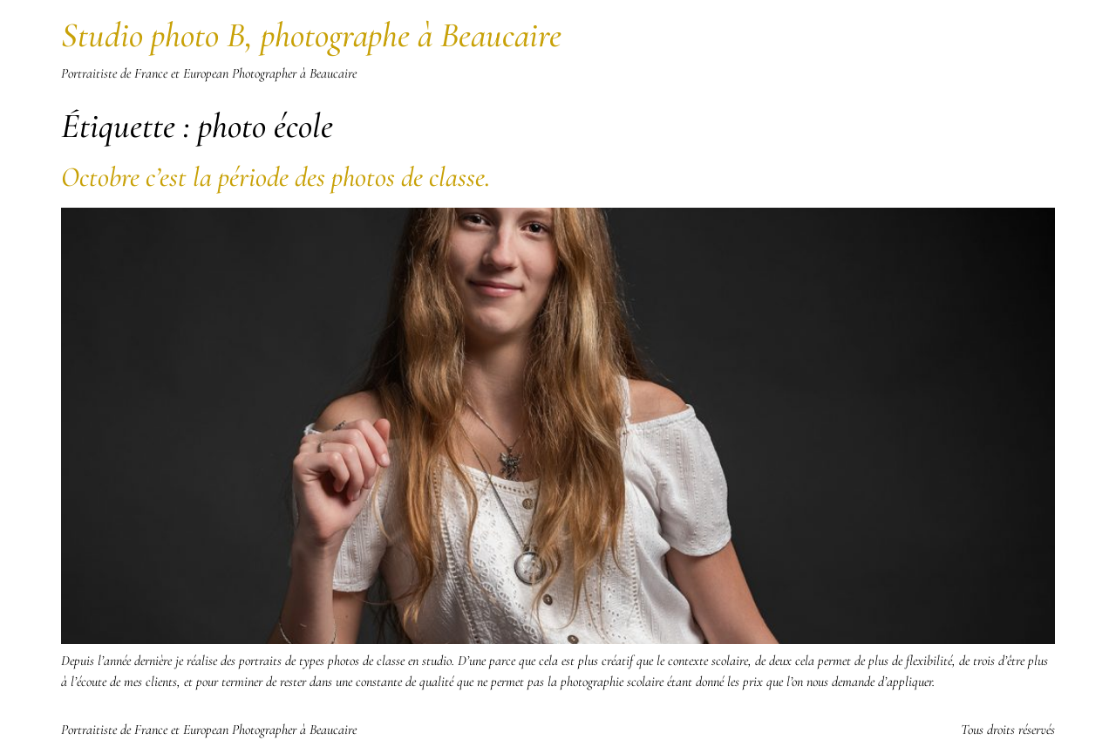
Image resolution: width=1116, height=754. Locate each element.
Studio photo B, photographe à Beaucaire (311, 35)
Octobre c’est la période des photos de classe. (275, 177)
